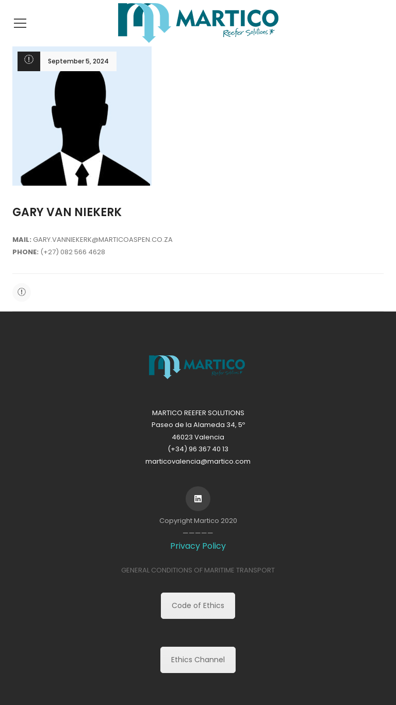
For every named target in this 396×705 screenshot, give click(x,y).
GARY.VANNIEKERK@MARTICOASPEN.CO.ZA (103, 239)
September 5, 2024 (78, 61)
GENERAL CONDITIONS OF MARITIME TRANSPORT (198, 570)
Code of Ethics (198, 605)
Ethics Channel (198, 659)
